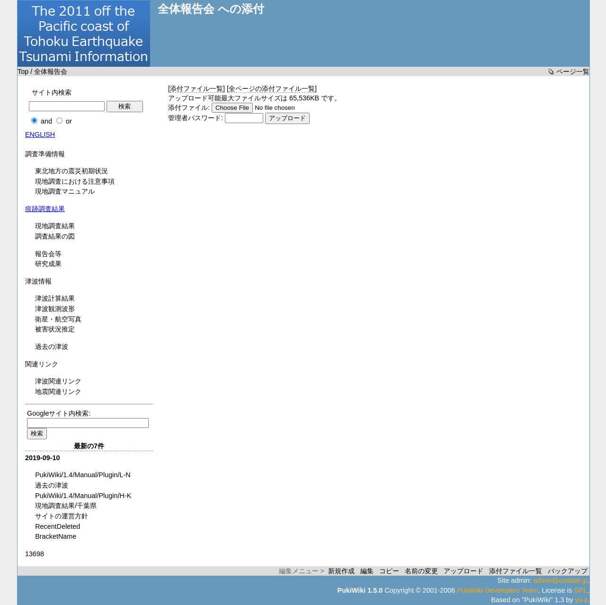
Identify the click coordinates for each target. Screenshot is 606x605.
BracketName (55, 536)
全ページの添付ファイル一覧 (272, 88)
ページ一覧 (572, 71)
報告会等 (48, 254)
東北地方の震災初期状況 (71, 171)
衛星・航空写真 (58, 319)
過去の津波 (51, 346)
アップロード (463, 571)
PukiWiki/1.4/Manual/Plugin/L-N (83, 475)
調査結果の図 (55, 236)
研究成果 (48, 263)
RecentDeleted (57, 526)
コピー (389, 571)
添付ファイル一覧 (196, 88)
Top (23, 71)
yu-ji (581, 600)
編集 (367, 571)
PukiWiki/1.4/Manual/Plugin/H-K (83, 495)
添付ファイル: (189, 107)
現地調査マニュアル (65, 191)
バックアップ (568, 571)
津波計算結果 (55, 298)
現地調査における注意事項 (75, 181)
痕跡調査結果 (45, 209)
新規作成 (341, 571)
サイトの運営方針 (61, 516)
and (46, 121)
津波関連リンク (58, 381)
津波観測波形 (55, 308)
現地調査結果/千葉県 (66, 505)
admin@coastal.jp (560, 580)
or (69, 121)
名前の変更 (421, 571)
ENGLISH (40, 134)
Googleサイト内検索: (58, 413)
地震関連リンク (58, 391)
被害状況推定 (55, 329)
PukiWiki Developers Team (497, 590)
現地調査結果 (55, 226)
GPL (581, 590)
